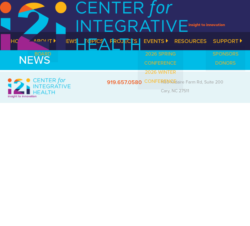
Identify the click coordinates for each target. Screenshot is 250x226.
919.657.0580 (124, 82)
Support (227, 41)
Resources (190, 41)
